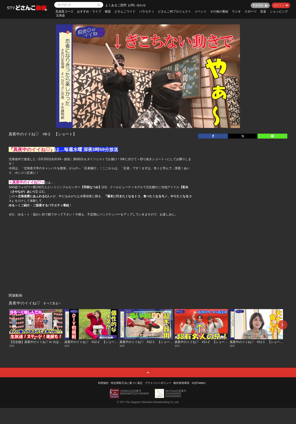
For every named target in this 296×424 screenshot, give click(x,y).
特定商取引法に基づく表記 (127, 382)
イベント (201, 11)
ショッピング (279, 11)
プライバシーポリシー (158, 382)
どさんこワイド (125, 11)
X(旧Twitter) (199, 382)
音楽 (263, 11)
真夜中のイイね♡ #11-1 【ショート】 (258, 342)
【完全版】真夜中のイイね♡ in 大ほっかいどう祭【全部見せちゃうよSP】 (60, 342)
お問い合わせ (137, 5)
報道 (108, 11)
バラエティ (146, 11)
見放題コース (64, 11)
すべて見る (51, 303)
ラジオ (236, 11)
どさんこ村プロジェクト (174, 11)
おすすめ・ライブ (89, 11)
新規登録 (260, 5)
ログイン (281, 5)
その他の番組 (219, 11)
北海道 (60, 15)
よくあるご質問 (115, 5)
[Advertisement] (148, 263)
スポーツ (250, 11)
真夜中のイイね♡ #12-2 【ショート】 (92, 342)
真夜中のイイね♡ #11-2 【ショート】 (203, 342)
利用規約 (103, 382)
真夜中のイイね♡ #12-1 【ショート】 (147, 342)
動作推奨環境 (181, 382)
